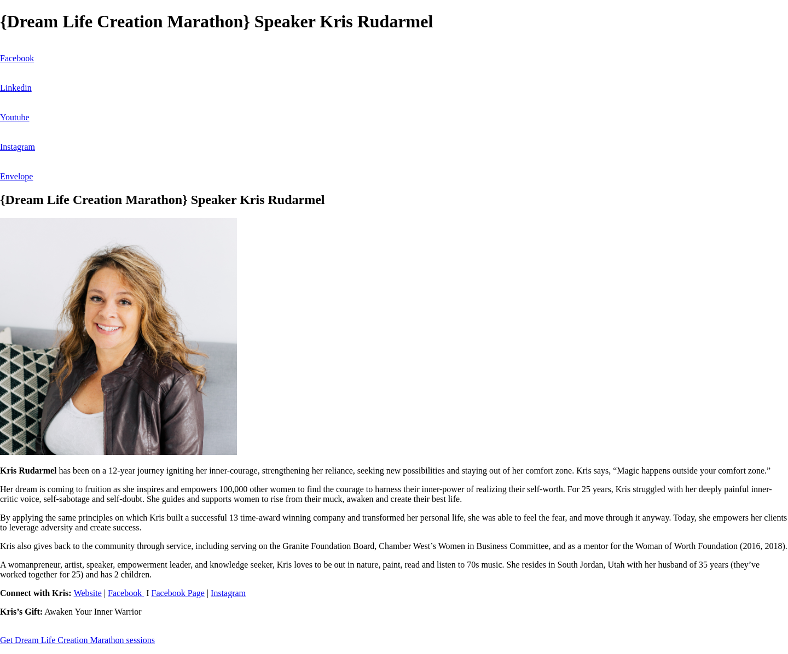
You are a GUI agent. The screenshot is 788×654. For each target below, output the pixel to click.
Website (88, 593)
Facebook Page (178, 593)
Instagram (17, 146)
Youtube (15, 117)
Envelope (16, 176)
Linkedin (16, 87)
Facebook (17, 58)
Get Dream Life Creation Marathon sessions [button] (77, 640)
